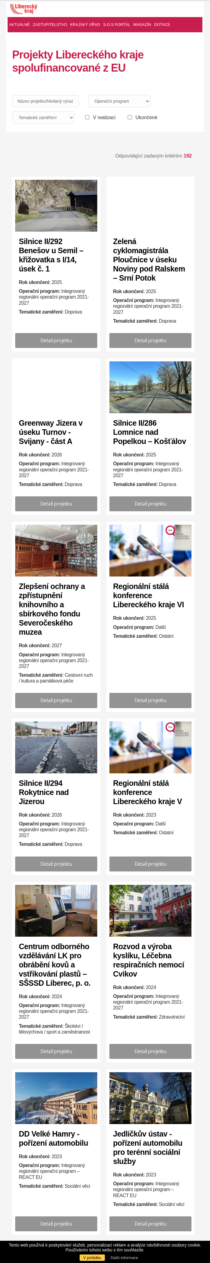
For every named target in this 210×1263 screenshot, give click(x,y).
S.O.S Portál (116, 24)
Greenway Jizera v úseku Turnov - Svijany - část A (51, 432)
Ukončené (146, 117)
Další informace (124, 1257)
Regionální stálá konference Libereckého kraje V (147, 792)
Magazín (142, 24)
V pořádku (92, 1257)
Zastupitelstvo (50, 24)
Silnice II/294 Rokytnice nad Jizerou (44, 792)
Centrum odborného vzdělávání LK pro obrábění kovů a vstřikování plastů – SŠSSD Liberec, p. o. (55, 964)
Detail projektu (56, 340)
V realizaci (104, 117)
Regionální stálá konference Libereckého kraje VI (148, 595)
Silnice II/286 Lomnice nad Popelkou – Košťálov (149, 432)
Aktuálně (19, 24)
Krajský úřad (85, 24)
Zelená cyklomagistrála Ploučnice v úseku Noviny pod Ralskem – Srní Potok (149, 259)
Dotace (162, 24)
